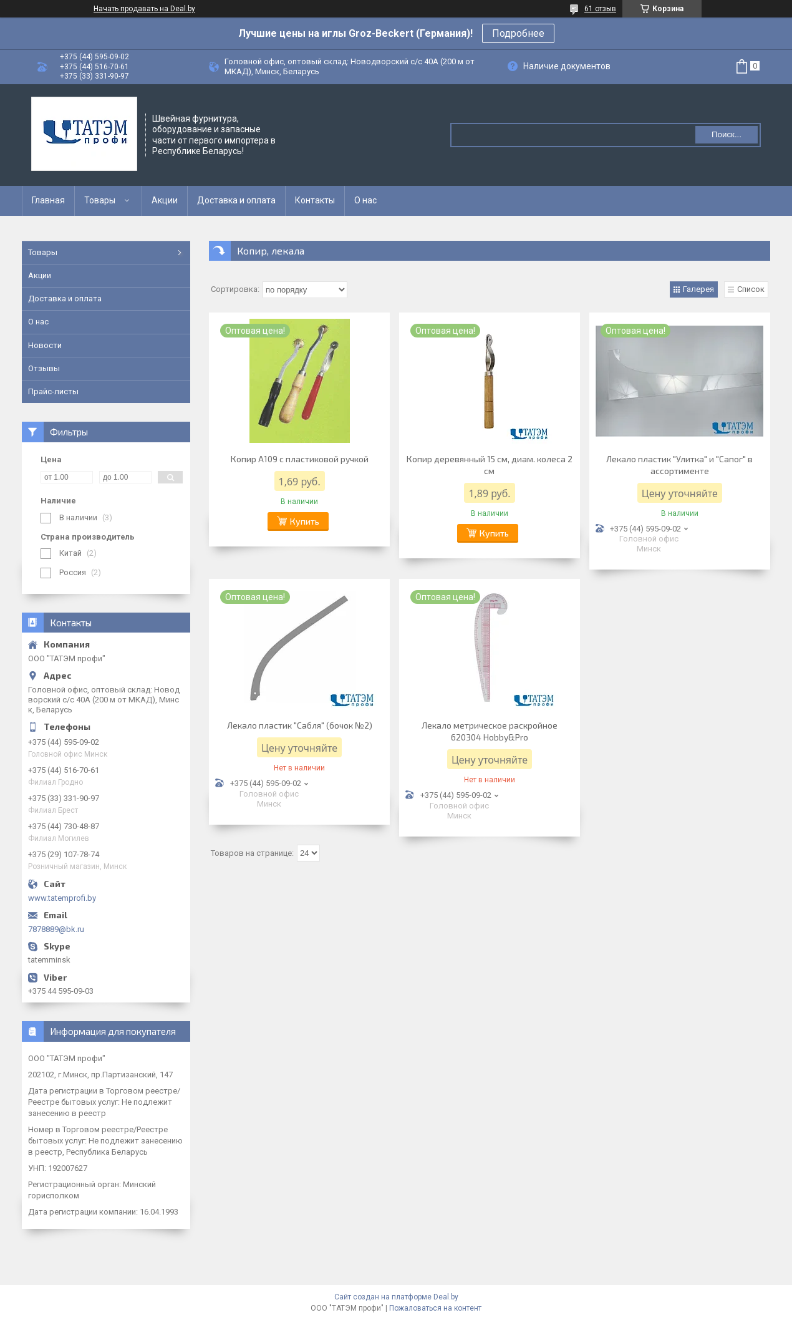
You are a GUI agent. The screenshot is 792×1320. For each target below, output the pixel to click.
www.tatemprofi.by (62, 898)
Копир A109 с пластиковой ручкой (300, 459)
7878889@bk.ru (56, 929)
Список (751, 289)
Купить (304, 521)
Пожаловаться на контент (435, 1308)
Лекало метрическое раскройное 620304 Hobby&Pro (490, 731)
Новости (45, 345)
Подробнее (518, 33)
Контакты (315, 200)
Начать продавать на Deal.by (144, 8)
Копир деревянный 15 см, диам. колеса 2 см (489, 465)
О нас (365, 200)
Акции (165, 200)
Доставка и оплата (236, 200)
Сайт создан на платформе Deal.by (396, 1297)
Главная (48, 200)
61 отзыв (600, 8)
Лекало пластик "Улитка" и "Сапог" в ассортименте (679, 465)
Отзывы (44, 368)
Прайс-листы (53, 391)
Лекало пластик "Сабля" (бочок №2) (299, 725)
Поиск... (726, 134)
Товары (99, 200)
